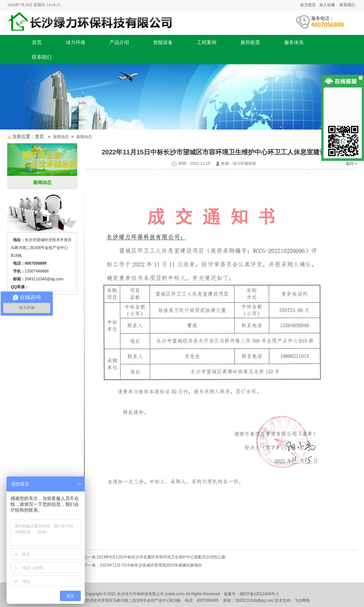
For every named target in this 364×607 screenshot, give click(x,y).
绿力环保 (75, 42)
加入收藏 (327, 5)
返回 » (351, 163)
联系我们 (347, 5)
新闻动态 (61, 136)
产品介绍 (119, 42)
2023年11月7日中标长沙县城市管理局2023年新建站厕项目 (151, 565)
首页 (37, 42)
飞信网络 (302, 600)
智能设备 (163, 42)
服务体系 (294, 42)
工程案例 (206, 42)
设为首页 (308, 5)
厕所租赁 (250, 42)
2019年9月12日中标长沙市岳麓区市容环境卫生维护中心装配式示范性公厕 (161, 557)
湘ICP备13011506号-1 (259, 594)
